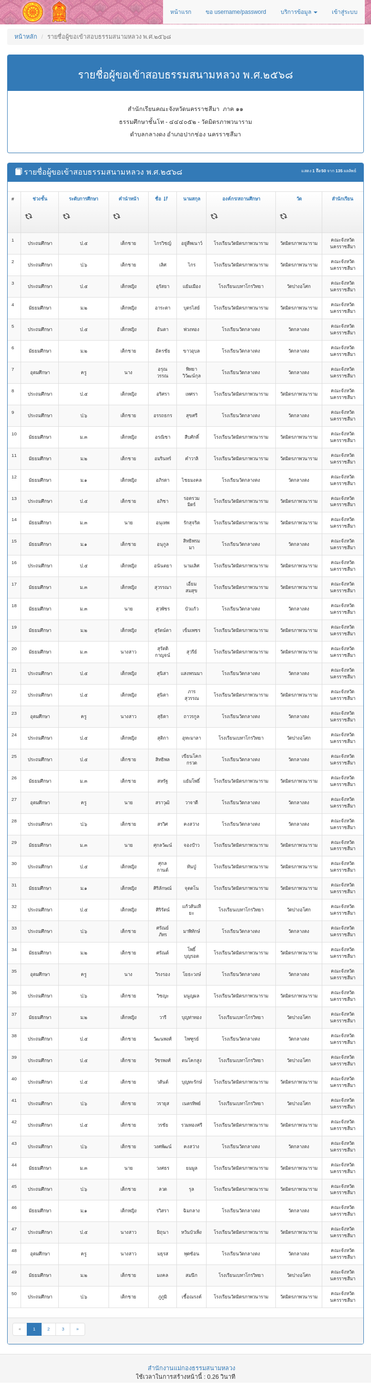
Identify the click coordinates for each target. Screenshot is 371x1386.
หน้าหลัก (25, 36)
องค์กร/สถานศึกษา (241, 198)
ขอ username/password (236, 12)
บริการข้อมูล (299, 12)
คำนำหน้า (129, 198)
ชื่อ (161, 198)
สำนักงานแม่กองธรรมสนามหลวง (191, 1368)
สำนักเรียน (342, 198)
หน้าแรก (180, 12)
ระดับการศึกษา (83, 198)
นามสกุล (191, 198)
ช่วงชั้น (40, 198)
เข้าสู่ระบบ (345, 12)
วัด (299, 198)
